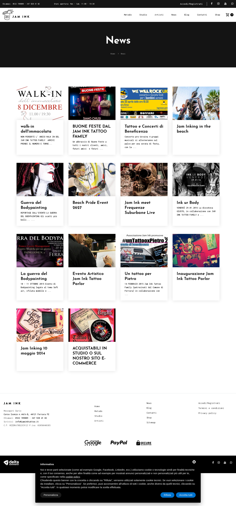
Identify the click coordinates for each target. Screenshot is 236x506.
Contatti (202, 15)
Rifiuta (167, 494)
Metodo (128, 15)
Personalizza (51, 494)
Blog (186, 15)
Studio (143, 15)
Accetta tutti (185, 494)
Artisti (159, 15)
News (174, 15)
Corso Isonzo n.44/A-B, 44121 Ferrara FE (26, 414)
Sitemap (151, 422)
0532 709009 (18, 4)
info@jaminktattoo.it (27, 421)
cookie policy (73, 476)
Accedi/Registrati (191, 4)
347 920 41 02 (33, 4)
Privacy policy (207, 413)
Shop (217, 15)
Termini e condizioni (211, 408)
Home (97, 406)
